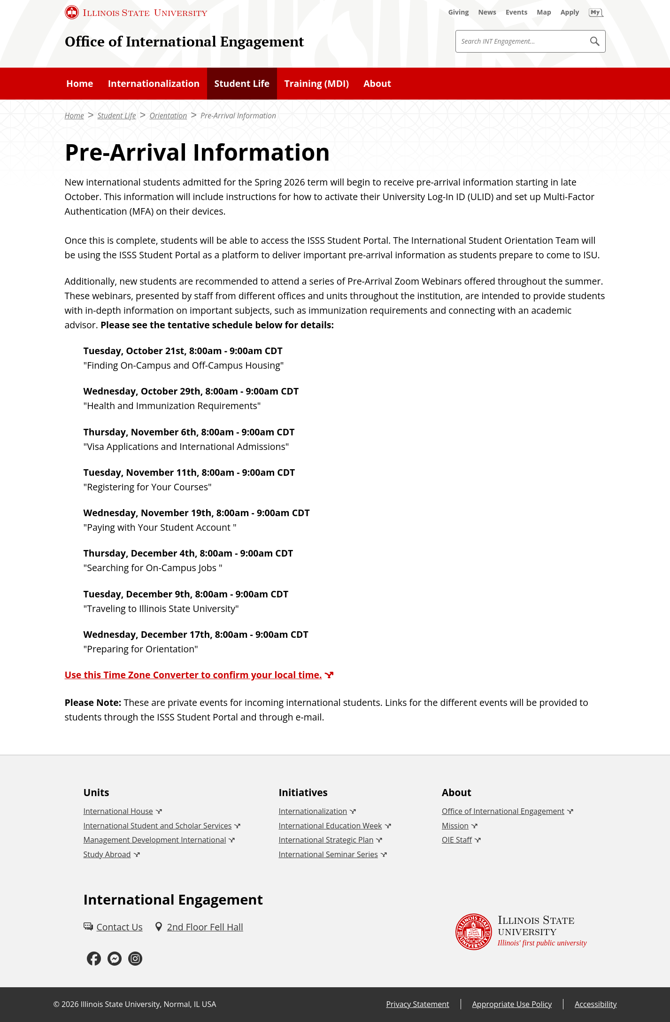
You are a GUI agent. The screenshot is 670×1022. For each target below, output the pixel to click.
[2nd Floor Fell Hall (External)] (198, 927)
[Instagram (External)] (135, 959)
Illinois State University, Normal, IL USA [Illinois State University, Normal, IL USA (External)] (148, 1004)
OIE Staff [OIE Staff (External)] (457, 840)
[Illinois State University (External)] (136, 12)
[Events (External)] (516, 12)
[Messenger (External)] (114, 959)
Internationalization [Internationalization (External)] (312, 811)
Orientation (168, 115)
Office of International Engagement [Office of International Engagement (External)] (503, 811)
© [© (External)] (57, 1004)
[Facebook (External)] (94, 959)
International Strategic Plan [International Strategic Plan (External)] (325, 840)
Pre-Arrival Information (238, 115)
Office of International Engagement (184, 41)
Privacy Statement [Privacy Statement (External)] (417, 1004)
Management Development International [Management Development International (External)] (155, 840)
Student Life (117, 115)
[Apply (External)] (570, 12)
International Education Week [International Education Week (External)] (330, 826)
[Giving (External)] (459, 12)
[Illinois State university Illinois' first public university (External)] (521, 931)
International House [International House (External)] (118, 811)
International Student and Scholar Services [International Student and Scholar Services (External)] (158, 826)
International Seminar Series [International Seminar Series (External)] (327, 854)
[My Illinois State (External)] (596, 12)
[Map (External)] (544, 12)
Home (74, 115)
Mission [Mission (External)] (455, 826)
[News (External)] (487, 12)
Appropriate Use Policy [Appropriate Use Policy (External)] (512, 1004)
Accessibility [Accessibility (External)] (595, 1004)
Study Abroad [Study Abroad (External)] (107, 854)
